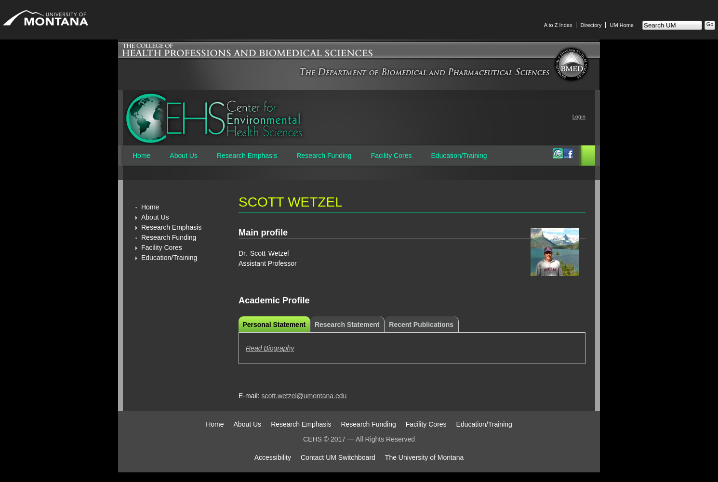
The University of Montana (424, 457)
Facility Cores (391, 155)
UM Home (622, 25)
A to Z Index (558, 25)
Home (141, 155)
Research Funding (323, 155)
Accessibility (272, 457)
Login (578, 116)
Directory (590, 25)
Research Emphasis (247, 155)
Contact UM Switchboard (338, 457)
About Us (184, 155)
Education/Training (459, 155)
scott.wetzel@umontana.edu (303, 396)
